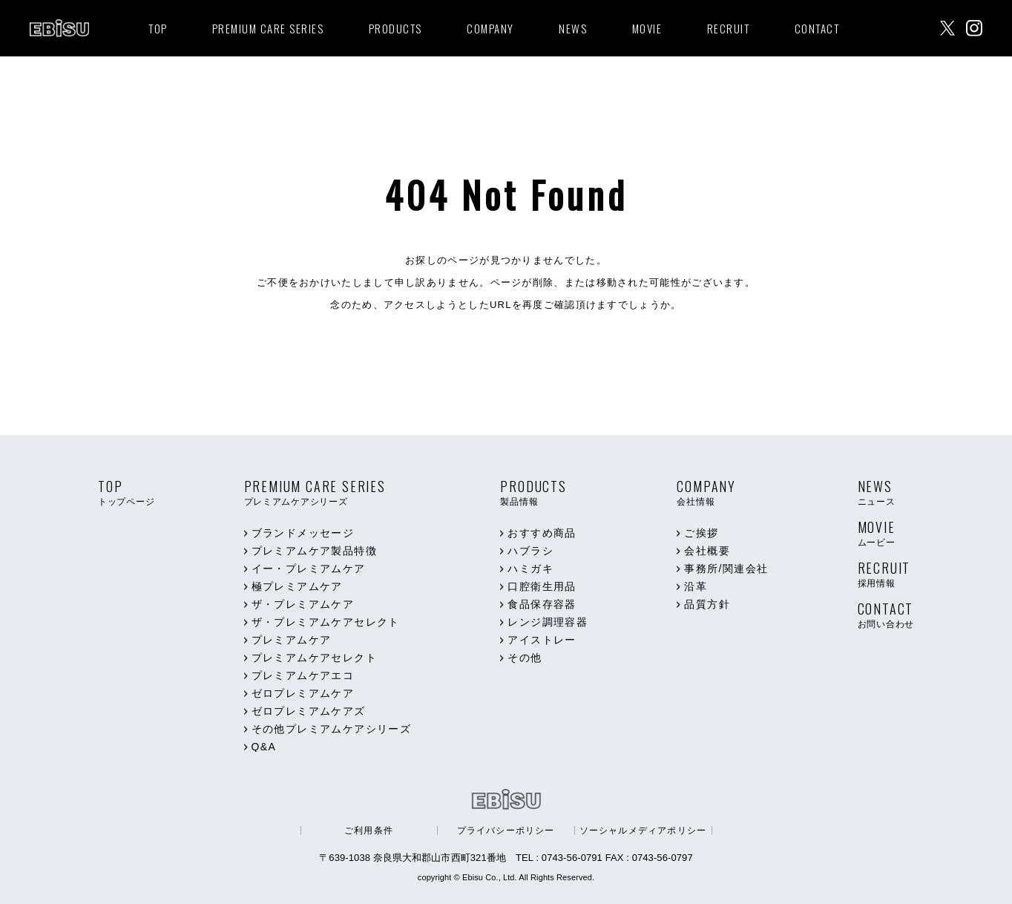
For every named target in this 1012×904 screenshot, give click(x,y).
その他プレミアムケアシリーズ (332, 729)
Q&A (264, 747)
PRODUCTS (395, 28)
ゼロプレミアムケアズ (309, 711)
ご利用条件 (368, 830)
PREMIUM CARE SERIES (268, 28)
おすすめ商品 (541, 533)
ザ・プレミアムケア (303, 604)
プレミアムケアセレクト (314, 658)
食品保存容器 (541, 604)
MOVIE (647, 28)
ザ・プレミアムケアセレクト (326, 622)
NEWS (573, 28)
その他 (524, 658)
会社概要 (707, 551)
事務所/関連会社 (726, 568)
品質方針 (707, 604)
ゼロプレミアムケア (303, 693)
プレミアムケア (292, 640)
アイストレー (541, 640)
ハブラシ (530, 551)
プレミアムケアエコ (303, 675)
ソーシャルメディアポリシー (643, 830)
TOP (158, 28)
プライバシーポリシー (506, 830)
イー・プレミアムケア (309, 568)
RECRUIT (728, 28)
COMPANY (490, 28)
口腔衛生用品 (541, 586)
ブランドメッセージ (303, 533)
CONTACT (817, 28)
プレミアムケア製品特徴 (314, 551)
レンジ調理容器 (547, 622)
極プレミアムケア (297, 586)
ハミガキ (530, 568)
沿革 (695, 586)
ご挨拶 (701, 533)
